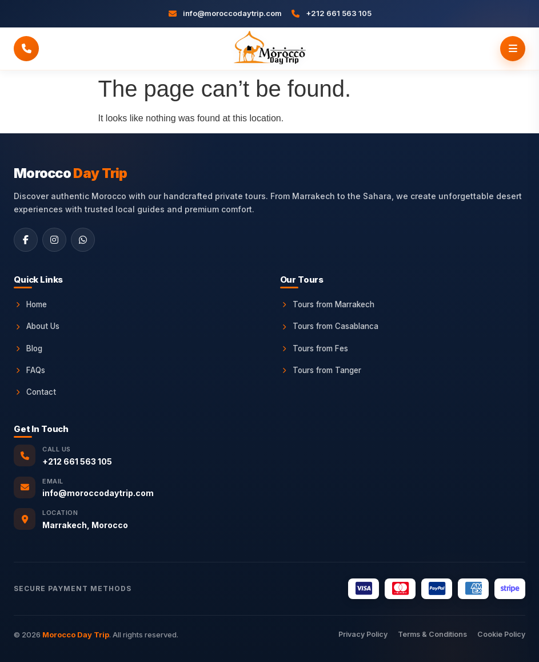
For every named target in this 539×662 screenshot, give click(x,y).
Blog (28, 348)
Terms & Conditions (432, 634)
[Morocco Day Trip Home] (269, 48)
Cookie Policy (501, 634)
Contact (35, 392)
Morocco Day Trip (75, 634)
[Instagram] (54, 240)
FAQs (29, 370)
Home (30, 304)
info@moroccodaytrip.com (98, 493)
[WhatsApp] (83, 240)
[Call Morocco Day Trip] (26, 48)
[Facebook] (26, 240)
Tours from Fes (314, 348)
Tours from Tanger (320, 370)
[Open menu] (512, 48)
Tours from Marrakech (327, 304)
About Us (36, 326)
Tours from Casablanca (329, 326)
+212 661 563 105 (77, 461)
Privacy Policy (363, 634)
